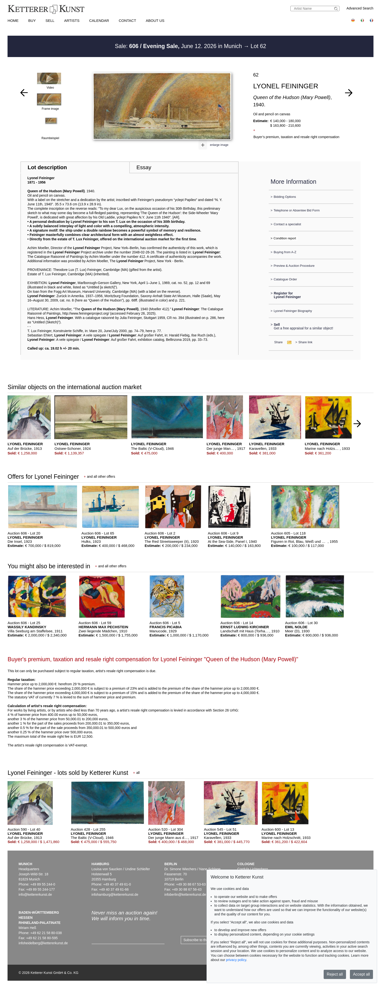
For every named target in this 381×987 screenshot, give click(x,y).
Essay (143, 167)
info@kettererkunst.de (35, 894)
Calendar (99, 20)
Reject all (335, 974)
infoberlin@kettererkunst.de (185, 894)
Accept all (361, 974)
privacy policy (236, 960)
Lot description (47, 167)
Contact (127, 20)
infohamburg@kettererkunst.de (115, 894)
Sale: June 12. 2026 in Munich (179, 46)
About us (155, 20)
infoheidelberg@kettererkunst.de (43, 943)
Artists (71, 20)
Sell (49, 20)
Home (13, 20)
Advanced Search (359, 8)
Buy (32, 20)
